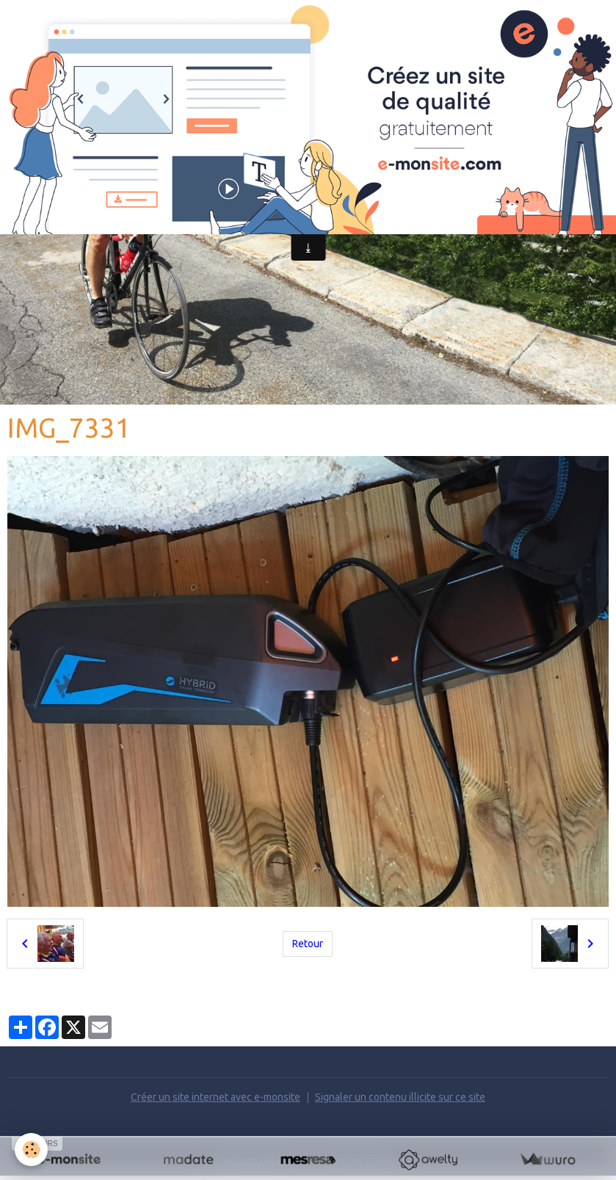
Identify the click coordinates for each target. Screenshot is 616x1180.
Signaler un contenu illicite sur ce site (400, 1097)
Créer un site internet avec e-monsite (215, 1097)
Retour (307, 943)
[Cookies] (31, 1149)
